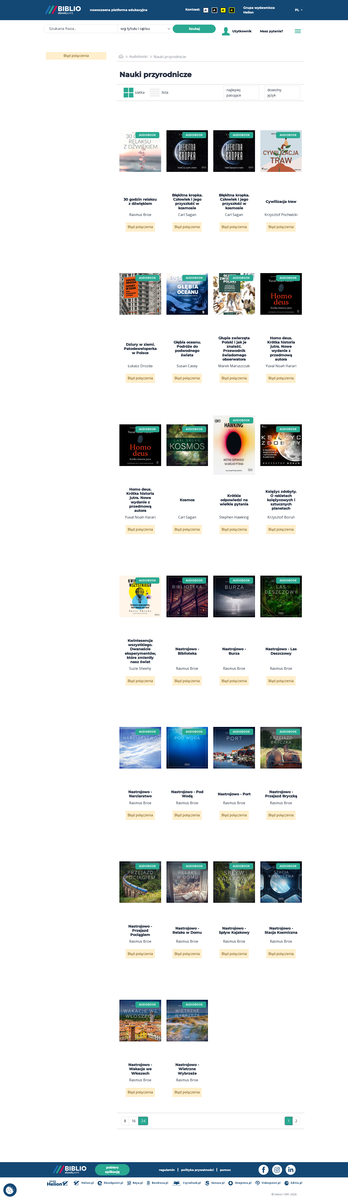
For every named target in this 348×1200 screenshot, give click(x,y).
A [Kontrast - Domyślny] (205, 10)
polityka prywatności (198, 1170)
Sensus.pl (215, 1183)
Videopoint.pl (268, 1183)
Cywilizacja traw (281, 202)
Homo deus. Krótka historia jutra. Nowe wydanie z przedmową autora (281, 352)
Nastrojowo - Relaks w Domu (187, 946)
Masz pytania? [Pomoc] (271, 31)
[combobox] (148, 29)
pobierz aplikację (112, 1169)
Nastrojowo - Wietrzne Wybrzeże (187, 1088)
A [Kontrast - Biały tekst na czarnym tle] (214, 10)
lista (160, 92)
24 (143, 1142)
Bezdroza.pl (158, 1183)
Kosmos (187, 507)
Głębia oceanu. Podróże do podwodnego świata (187, 352)
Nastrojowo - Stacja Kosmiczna (281, 946)
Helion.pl (84, 1183)
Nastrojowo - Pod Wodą (187, 807)
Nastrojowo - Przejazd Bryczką (281, 807)
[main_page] (121, 56)
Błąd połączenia (76, 55)
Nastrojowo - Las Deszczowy (281, 661)
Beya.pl (135, 1183)
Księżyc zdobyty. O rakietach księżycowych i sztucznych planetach (281, 506)
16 (134, 1142)
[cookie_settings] (10, 1190)
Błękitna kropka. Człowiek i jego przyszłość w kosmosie (187, 202)
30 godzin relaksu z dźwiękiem (140, 202)
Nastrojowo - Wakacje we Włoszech (140, 1088)
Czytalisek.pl (187, 1183)
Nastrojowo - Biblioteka (187, 661)
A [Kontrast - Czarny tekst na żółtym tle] (223, 10)
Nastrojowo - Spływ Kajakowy (234, 946)
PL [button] (297, 10)
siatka (134, 93)
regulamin (165, 1170)
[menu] (140, 151)
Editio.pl (294, 1183)
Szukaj (194, 29)
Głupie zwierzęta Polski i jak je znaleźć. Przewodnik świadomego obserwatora (234, 352)
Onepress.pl (240, 1183)
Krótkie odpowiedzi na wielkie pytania (234, 506)
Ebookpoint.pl (111, 1183)
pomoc (227, 1170)
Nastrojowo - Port (234, 807)
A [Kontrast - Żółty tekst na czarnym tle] (231, 10)
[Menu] (298, 31)
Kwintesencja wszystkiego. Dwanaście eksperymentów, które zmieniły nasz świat (140, 661)
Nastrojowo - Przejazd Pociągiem (140, 946)
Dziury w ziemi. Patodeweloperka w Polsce (140, 352)
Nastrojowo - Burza (234, 661)
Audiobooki (139, 56)
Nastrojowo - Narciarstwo (140, 807)
